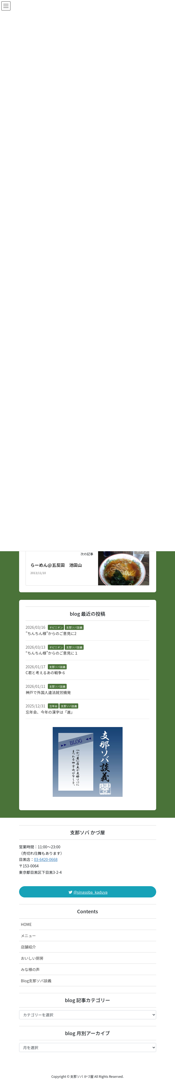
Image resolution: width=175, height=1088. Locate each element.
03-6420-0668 (46, 859)
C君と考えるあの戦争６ (46, 672)
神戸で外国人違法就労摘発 (48, 692)
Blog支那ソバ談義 (36, 980)
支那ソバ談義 (74, 627)
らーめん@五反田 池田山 (56, 565)
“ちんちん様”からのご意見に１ (52, 653)
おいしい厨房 (32, 958)
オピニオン (56, 627)
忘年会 (53, 706)
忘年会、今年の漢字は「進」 (50, 712)
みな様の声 (30, 969)
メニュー (28, 935)
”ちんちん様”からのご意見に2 (51, 633)
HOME (26, 924)
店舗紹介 (28, 947)
